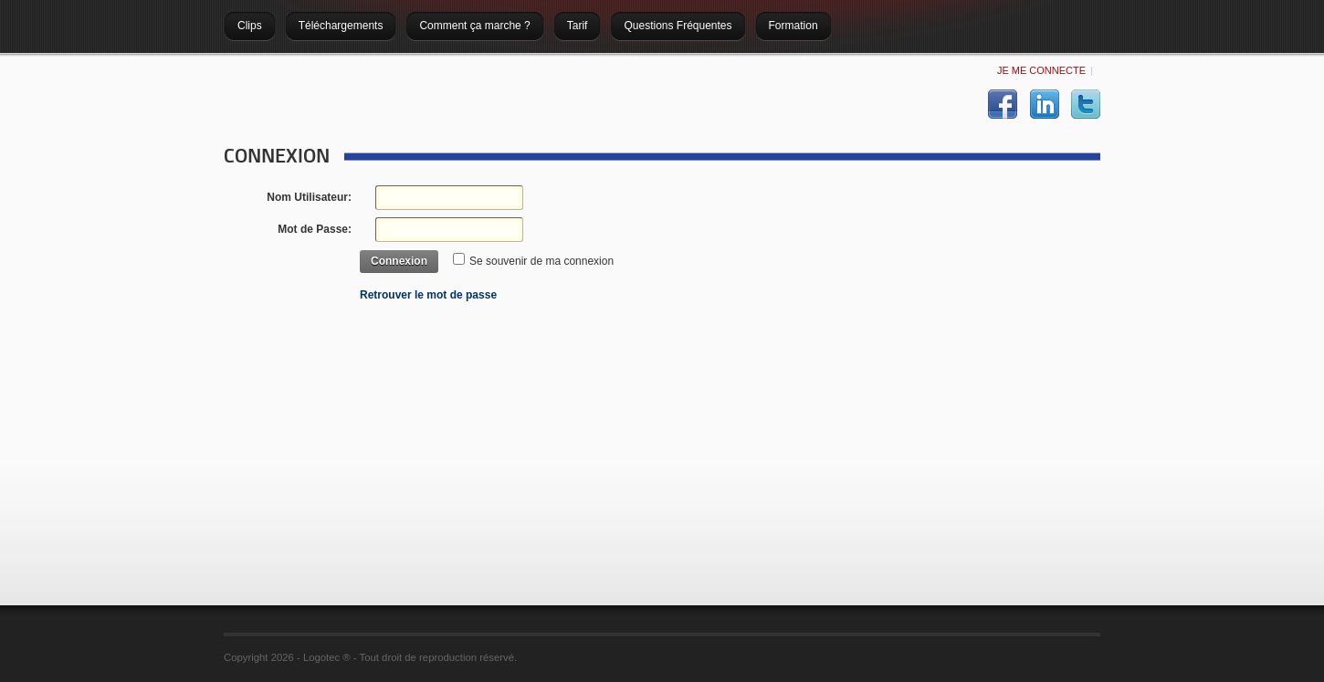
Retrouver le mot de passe (428, 295)
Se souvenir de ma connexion (541, 261)
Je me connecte (1041, 70)
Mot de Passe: (315, 229)
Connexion (399, 261)
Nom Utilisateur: (309, 197)
